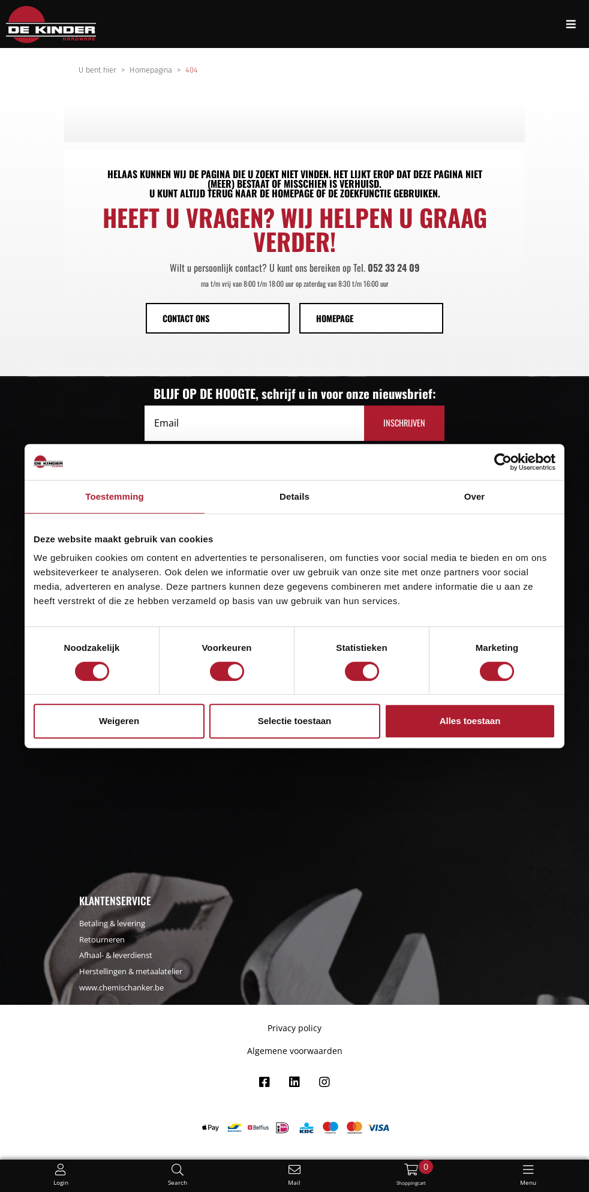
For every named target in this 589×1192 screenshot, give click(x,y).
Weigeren (119, 721)
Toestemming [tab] (114, 496)
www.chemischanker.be (121, 987)
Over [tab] (474, 496)
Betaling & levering (112, 923)
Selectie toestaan (295, 721)
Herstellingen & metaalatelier (130, 971)
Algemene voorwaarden (294, 1050)
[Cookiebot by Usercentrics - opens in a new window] (502, 462)
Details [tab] (294, 496)
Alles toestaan (470, 721)
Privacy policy (294, 1028)
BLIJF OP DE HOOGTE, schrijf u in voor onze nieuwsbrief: (295, 393)
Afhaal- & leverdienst (115, 955)
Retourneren (102, 939)
